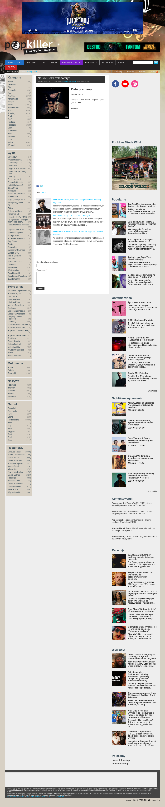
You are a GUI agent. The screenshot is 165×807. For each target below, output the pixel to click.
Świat (10, 133)
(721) (29, 484)
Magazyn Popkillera (16, 199)
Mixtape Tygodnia (15, 202)
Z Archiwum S (14, 279)
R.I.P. (10, 119)
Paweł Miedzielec (15, 472)
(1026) (28, 475)
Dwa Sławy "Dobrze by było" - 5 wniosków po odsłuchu (142, 610)
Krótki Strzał (13, 197)
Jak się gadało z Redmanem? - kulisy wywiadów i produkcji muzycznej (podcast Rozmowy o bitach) (139, 676)
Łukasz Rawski (14, 486)
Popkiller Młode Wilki (17, 335)
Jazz (10, 423)
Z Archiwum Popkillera (17, 276)
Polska (11, 110)
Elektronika (12, 411)
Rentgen (11, 244)
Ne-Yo (43, 192)
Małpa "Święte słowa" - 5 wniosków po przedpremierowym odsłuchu (140, 575)
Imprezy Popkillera (16, 305)
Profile (10, 116)
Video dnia (12, 267)
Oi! (9, 205)
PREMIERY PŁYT (71, 62)
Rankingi (11, 122)
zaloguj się (32, 71)
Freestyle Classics (15, 182)
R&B (10, 428)
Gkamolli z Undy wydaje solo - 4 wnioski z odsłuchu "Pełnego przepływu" (142, 629)
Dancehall (12, 408)
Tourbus (11, 259)
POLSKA (31, 62)
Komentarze (13, 99)
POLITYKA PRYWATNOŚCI (37, 797)
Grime (10, 417)
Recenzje (12, 125)
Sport (10, 128)
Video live (12, 396)
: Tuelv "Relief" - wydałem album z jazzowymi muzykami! (134, 529)
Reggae (11, 431)
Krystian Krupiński (15, 463)
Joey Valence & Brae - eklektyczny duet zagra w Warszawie (140, 440)
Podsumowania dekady (18, 325)
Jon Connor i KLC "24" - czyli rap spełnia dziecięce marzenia (141, 557)
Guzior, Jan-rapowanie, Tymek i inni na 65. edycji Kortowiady (140, 422)
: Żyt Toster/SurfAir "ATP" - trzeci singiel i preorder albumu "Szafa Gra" (132, 504)
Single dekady (14, 341)
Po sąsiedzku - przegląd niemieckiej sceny (18, 221)
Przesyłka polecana (16, 238)
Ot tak (10, 208)
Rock (10, 434)
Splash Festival (14, 344)
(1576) (28, 466)
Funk (10, 414)
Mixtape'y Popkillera (16, 314)
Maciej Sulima (14, 475)
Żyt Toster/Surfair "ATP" (140, 302)
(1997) (28, 463)
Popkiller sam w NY (16, 230)
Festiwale (12, 385)
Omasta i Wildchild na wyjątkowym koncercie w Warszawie (140, 458)
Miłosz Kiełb (13, 469)
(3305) (28, 455)
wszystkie (152, 391)
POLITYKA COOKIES (56, 797)
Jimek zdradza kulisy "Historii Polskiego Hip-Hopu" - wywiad (139, 357)
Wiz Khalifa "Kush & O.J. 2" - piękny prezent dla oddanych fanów (142, 593)
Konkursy (12, 308)
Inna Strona (13, 188)
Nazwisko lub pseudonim (47, 262)
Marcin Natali (13, 466)
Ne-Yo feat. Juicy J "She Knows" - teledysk (71, 215)
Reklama (142, 71)
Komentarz (41, 270)
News (10, 105)
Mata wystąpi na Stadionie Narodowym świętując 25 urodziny (141, 405)
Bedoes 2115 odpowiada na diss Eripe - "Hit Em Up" (141, 276)
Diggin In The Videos (17, 168)
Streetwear (12, 131)
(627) (29, 487)
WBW (10, 353)
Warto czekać (13, 270)
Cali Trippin (12, 296)
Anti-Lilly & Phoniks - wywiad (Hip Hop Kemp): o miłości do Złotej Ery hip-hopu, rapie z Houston (141, 714)
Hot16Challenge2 (15, 185)
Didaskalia (12, 165)
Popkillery (12, 338)
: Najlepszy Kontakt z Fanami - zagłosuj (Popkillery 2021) (132, 521)
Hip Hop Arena (14, 299)
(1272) (28, 469)
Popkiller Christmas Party (18, 330)
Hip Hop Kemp (14, 302)
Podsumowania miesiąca (18, 225)
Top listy (11, 136)
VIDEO (121, 62)
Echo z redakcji (14, 179)
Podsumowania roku (16, 327)
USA (43, 62)
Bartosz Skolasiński (16, 455)
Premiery (11, 113)
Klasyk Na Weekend (16, 194)
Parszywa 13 (13, 214)
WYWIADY (107, 62)
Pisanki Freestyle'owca (17, 217)
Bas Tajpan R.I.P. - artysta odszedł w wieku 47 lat (140, 240)
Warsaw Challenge (16, 350)
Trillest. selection (15, 261)
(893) (29, 478)
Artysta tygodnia (15, 160)
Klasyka (11, 96)
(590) (29, 489)
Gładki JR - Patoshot (138, 373)
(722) (29, 481)
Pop (9, 425)
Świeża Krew (13, 253)
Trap (10, 440)
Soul (10, 437)
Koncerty (11, 391)
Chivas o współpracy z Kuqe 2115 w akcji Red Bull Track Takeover (142, 695)
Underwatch (13, 264)
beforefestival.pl (120, 764)
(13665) (28, 452)
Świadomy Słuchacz (16, 250)
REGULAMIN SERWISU (15, 797)
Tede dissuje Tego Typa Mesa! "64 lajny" (139, 258)
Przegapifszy (13, 235)
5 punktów (12, 157)
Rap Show (12, 241)
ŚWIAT (53, 62)
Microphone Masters (16, 311)
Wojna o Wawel (14, 356)
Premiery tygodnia (15, 233)
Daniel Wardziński (15, 460)
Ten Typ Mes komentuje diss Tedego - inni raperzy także (142, 205)
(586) (29, 492)
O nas (106, 71)
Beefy (10, 81)
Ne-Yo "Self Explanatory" (54, 78)
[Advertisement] (74, 253)
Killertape (12, 191)
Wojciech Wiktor (15, 492)
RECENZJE (91, 62)
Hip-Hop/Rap (13, 420)
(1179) (28, 472)
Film (9, 87)
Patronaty (118, 71)
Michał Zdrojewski (15, 484)
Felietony (12, 84)
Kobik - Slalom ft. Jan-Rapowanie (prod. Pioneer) (141, 339)
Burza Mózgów (14, 293)
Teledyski (12, 373)
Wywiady (11, 145)
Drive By (11, 176)
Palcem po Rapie (15, 211)
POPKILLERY (15, 62)
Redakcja (12, 478)
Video (10, 142)
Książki (11, 102)
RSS (153, 71)
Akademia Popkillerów (17, 291)
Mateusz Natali (14, 452)
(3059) (28, 458)
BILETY (11, 67)
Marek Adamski (14, 457)
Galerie (11, 370)
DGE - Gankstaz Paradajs (140, 320)
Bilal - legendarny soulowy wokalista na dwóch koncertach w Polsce (141, 475)
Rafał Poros (13, 489)
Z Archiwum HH (14, 273)
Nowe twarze (13, 107)
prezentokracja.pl (121, 760)
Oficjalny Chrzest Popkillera (15, 318)
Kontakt (130, 71)
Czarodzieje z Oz (15, 163)
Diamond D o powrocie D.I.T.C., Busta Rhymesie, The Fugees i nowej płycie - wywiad (141, 734)
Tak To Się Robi (14, 256)
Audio (10, 367)
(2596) (28, 460)
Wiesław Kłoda (14, 481)
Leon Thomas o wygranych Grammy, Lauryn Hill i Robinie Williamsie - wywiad (142, 656)
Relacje (11, 393)
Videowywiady (14, 347)
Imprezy (11, 388)
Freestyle (12, 90)
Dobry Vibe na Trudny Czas (17, 172)
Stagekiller (12, 247)
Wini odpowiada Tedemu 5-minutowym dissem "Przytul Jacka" (142, 224)
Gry (9, 93)
